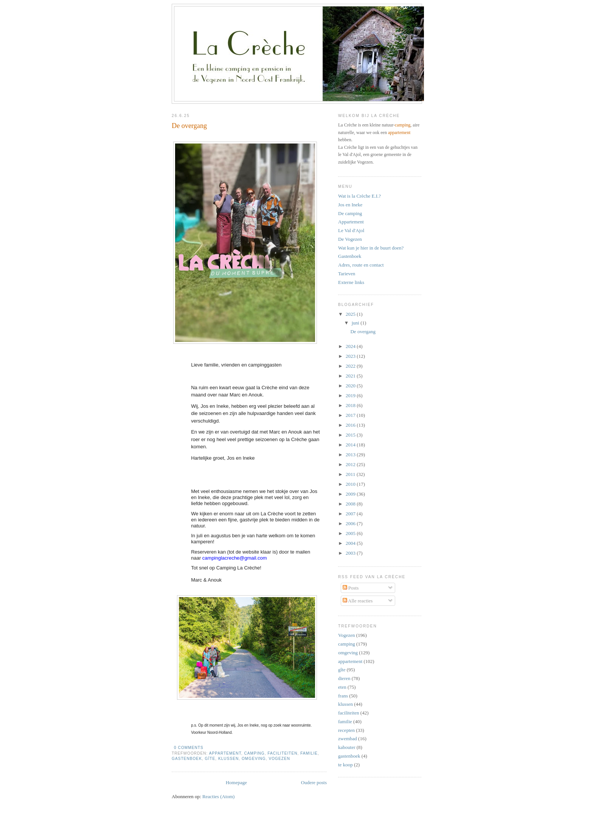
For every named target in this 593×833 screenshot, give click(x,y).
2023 (351, 356)
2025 (351, 314)
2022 (351, 366)
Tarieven (346, 273)
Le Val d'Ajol (351, 230)
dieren (344, 678)
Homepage (236, 782)
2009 (351, 494)
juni (356, 323)
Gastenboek (349, 256)
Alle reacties (358, 601)
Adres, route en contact (361, 265)
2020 (351, 385)
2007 (351, 513)
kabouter (346, 747)
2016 (351, 425)
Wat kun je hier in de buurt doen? (371, 248)
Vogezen (279, 759)
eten (342, 687)
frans (343, 696)
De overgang (189, 125)
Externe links (351, 282)
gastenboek (187, 759)
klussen (228, 759)
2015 (351, 435)
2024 (351, 346)
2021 (351, 376)
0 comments (188, 748)
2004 (351, 543)
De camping (350, 213)
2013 (351, 454)
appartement (225, 753)
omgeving (254, 759)
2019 (351, 395)
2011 (351, 474)
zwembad (347, 738)
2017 (351, 415)
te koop (345, 764)
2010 (351, 484)
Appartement (351, 222)
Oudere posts (314, 782)
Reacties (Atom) (218, 796)
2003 (351, 553)
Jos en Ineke (350, 204)
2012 (351, 464)
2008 (351, 504)
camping (254, 753)
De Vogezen (350, 239)
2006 (351, 523)
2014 (351, 445)
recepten (346, 730)
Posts (351, 588)
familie (309, 753)
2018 (351, 405)
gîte (210, 759)
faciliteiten (282, 753)
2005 (351, 533)
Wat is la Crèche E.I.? (359, 196)
